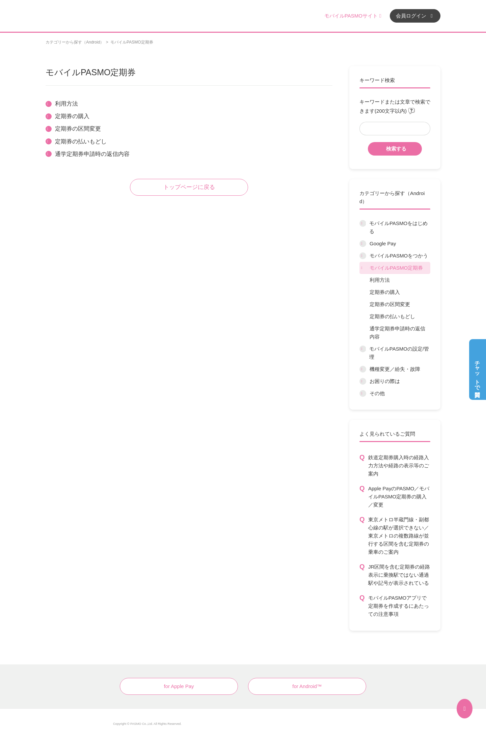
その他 (377, 393)
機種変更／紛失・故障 (395, 369)
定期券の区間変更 (390, 304)
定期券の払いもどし (392, 316)
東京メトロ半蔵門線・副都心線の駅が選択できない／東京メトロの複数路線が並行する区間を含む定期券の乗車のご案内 (398, 536)
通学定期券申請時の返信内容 (397, 332)
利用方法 (380, 280)
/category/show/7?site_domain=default (362, 244)
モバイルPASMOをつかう (399, 255)
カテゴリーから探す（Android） (75, 42)
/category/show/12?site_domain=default (362, 381)
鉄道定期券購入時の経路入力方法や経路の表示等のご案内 (398, 465)
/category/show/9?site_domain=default (362, 268)
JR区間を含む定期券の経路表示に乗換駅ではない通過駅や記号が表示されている (399, 575)
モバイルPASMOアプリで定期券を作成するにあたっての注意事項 (398, 606)
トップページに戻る (189, 187)
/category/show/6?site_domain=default (362, 223)
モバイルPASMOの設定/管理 (399, 353)
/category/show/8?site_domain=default (362, 256)
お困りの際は (385, 381)
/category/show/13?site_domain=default (362, 393)
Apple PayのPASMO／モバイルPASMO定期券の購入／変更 (398, 497)
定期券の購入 (385, 292)
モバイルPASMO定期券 (396, 268)
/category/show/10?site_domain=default (362, 349)
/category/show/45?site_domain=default (362, 369)
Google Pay (383, 243)
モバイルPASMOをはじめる (398, 227)
